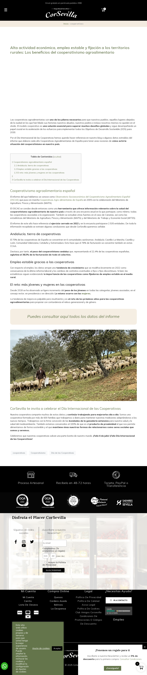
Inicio (66, 24)
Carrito (28, 601)
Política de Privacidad (88, 597)
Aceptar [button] (57, 648)
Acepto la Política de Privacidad (54, 563)
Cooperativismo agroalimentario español (32, 162)
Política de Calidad (88, 601)
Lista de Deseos (28, 604)
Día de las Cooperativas (62, 453)
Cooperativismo (38, 453)
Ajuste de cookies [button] (41, 648)
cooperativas (19, 453)
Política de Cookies (89, 608)
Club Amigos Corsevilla (88, 612)
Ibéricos (58, 604)
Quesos (58, 597)
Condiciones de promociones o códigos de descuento (88, 620)
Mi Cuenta (28, 597)
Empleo (118, 619)
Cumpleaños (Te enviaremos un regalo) (53, 549)
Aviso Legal (88, 604)
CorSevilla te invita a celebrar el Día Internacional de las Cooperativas (46, 179)
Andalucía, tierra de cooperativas (31, 165)
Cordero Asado (58, 601)
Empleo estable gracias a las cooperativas (35, 169)
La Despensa (58, 608)
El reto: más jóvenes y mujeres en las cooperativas (39, 172)
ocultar (57, 156)
